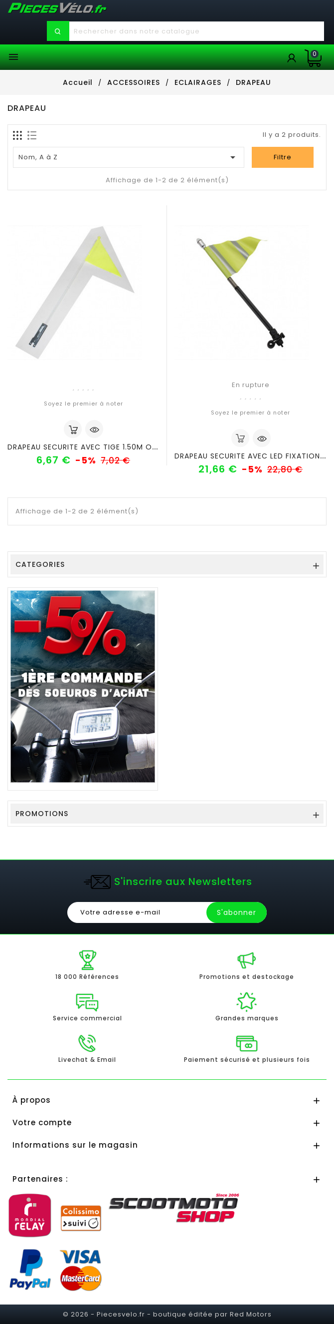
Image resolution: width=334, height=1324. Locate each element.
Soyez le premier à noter (83, 404)
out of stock (240, 438)
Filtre (283, 157)
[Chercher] (196, 31)
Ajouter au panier (73, 429)
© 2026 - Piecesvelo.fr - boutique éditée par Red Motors (167, 1314)
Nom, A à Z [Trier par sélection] (128, 157)
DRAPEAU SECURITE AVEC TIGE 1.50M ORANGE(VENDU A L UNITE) (126, 447)
